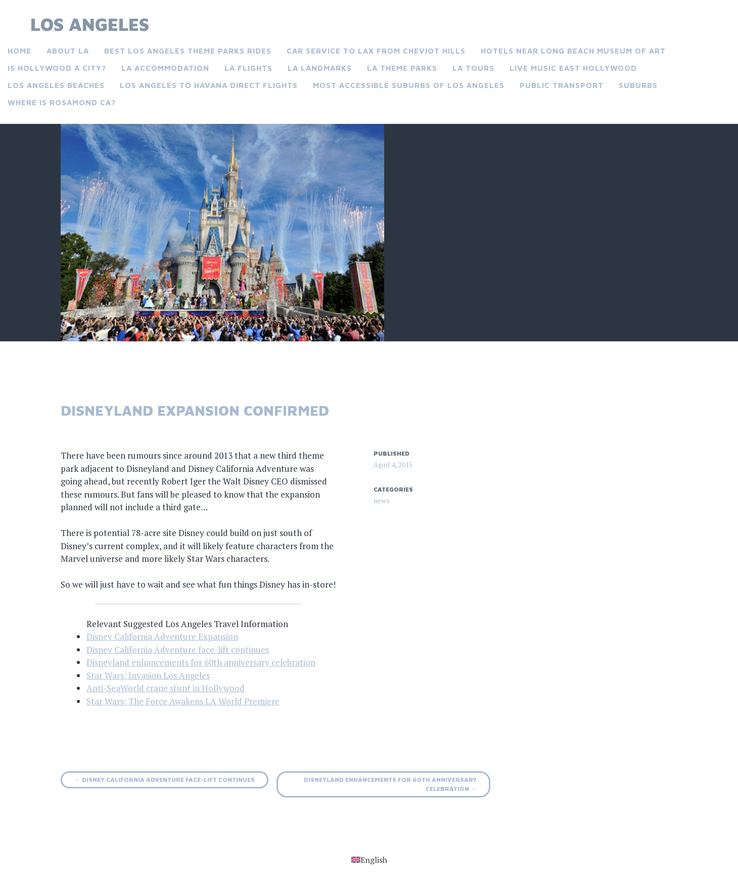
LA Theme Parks (402, 68)
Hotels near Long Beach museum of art (573, 51)
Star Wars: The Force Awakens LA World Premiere (183, 701)
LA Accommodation (165, 68)
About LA (68, 51)
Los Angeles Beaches (56, 85)
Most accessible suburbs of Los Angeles (408, 85)
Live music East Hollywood (573, 68)
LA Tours (473, 68)
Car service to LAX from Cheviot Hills (376, 51)
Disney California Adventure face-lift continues (177, 649)
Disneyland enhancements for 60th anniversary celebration (200, 662)
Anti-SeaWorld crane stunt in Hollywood (165, 688)
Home (19, 51)
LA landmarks (320, 68)
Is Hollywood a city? (57, 68)
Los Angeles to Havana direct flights (209, 85)
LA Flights (248, 68)
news (382, 500)
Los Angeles (89, 24)
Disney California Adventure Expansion (162, 636)
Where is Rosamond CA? (62, 102)
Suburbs (638, 85)
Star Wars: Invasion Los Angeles (148, 675)
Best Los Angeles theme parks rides (187, 51)
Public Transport (562, 85)
